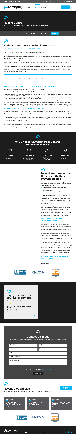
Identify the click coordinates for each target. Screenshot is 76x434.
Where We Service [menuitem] (55, 7)
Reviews (52, 1)
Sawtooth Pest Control (41, 55)
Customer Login (45, 1)
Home (44, 432)
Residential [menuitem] (37, 7)
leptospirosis (54, 60)
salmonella (62, 60)
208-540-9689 (67, 2)
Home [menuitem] (28, 7)
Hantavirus (49, 60)
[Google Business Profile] (71, 432)
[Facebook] (68, 432)
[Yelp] (65, 432)
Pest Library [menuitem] (49, 7)
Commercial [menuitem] (44, 7)
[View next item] (33, 315)
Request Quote (65, 7)
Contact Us (58, 1)
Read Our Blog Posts (66, 388)
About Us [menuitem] (32, 7)
